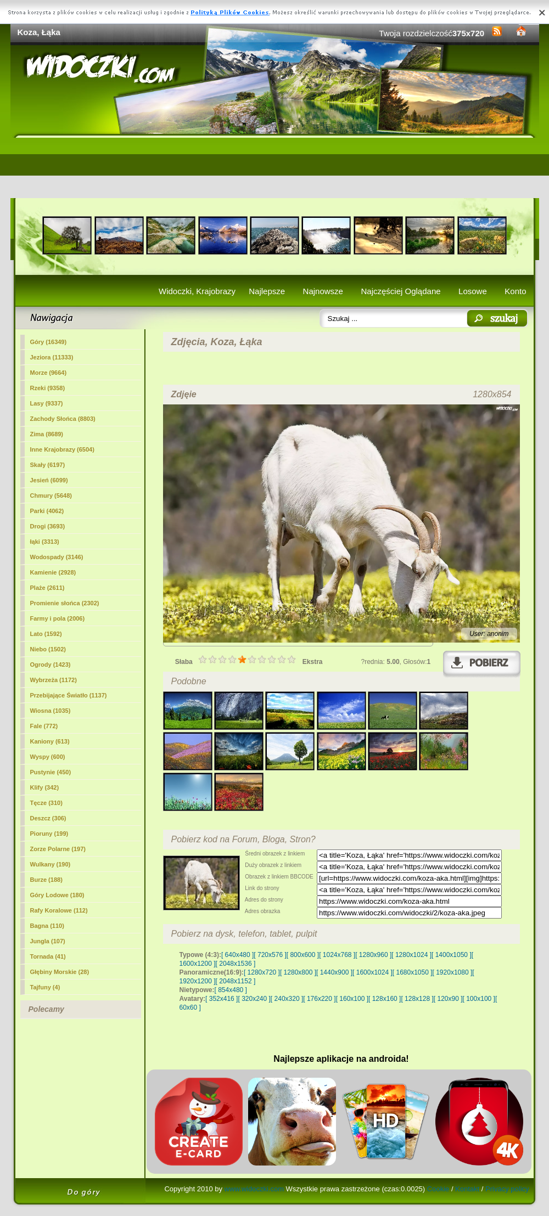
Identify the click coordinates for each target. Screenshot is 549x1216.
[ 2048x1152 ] (236, 981)
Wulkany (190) (50, 864)
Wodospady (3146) (56, 557)
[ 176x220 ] (319, 999)
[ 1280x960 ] (373, 955)
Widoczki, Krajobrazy (197, 291)
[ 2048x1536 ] (236, 963)
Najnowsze (323, 291)
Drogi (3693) (47, 526)
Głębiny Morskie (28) (59, 972)
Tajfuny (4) (45, 987)
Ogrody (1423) (50, 664)
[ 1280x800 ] (298, 972)
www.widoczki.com (254, 1189)
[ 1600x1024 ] (372, 972)
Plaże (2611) (47, 587)
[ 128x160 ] (384, 999)
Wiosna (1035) (50, 710)
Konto (515, 291)
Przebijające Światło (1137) (68, 695)
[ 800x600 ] (303, 955)
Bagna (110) (47, 925)
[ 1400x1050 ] (452, 955)
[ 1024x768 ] (337, 955)
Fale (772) (44, 726)
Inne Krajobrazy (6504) (62, 449)
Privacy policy (507, 1189)
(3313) (44, 541)
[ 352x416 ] (221, 999)
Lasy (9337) (46, 403)
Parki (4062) (47, 511)
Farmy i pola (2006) (57, 618)
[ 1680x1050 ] (413, 972)
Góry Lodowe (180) (57, 895)
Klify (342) (44, 787)
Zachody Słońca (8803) (63, 418)
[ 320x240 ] (254, 999)
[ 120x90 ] (448, 999)
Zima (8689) (47, 434)
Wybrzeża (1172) (53, 680)
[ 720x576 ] (270, 955)
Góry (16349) (48, 342)
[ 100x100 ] (479, 999)
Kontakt (467, 1189)
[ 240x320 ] (287, 999)
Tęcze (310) (46, 803)
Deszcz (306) (48, 818)
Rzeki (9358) (47, 388)
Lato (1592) (46, 633)
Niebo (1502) (48, 649)
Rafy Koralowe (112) (59, 910)
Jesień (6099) (49, 480)
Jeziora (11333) (52, 357)
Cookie (438, 1189)
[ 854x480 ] (231, 990)
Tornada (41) (48, 956)
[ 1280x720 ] (262, 972)
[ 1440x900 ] (334, 972)
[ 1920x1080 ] (453, 972)
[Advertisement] (274, 168)
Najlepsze (267, 291)
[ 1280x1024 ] (411, 955)
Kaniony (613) (50, 741)
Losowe (472, 291)
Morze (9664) (48, 372)
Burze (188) (46, 879)
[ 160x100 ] (352, 999)
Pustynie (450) (50, 772)
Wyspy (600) (47, 756)
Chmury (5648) (51, 495)
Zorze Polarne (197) (58, 849)
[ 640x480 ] (237, 955)
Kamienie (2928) (53, 572)
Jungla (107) (47, 941)
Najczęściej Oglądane (400, 291)
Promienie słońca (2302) (64, 603)
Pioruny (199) (49, 833)
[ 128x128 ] (417, 999)
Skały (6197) (47, 464)
